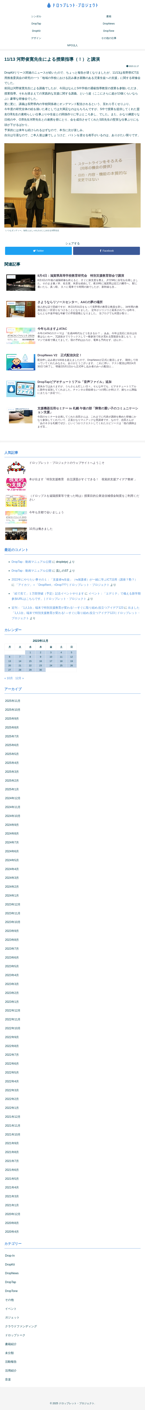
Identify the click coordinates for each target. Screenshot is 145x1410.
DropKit (10, 1265)
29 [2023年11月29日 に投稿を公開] (30, 671)
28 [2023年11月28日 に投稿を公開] (20, 671)
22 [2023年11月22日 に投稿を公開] (30, 667)
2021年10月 (12, 1136)
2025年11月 (12, 702)
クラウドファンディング (21, 1327)
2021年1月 (12, 1206)
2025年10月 (12, 711)
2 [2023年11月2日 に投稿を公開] (40, 654)
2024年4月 (12, 870)
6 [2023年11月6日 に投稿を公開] (9, 658)
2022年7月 (12, 1056)
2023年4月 (12, 976)
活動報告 (11, 1363)
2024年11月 (12, 808)
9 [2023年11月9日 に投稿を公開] (40, 658)
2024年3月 (12, 879)
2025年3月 (12, 773)
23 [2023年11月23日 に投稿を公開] (40, 667)
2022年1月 (12, 1109)
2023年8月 (12, 941)
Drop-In (10, 1257)
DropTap (10, 1283)
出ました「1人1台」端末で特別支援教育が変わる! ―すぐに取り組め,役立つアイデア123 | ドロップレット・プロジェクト (76, 614)
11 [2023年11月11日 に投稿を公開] (61, 658)
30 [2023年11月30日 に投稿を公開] (40, 671)
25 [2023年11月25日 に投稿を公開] (61, 667)
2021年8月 (12, 1153)
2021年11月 (12, 1127)
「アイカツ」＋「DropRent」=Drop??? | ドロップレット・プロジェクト (62, 586)
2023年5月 (12, 967)
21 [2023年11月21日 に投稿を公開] (20, 667)
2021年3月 (12, 1197)
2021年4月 (12, 1189)
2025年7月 (12, 737)
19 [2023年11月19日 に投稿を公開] (71, 662)
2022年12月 (12, 1012)
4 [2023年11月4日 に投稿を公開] (61, 654)
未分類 (9, 1354)
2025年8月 (12, 728)
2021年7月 (12, 1162)
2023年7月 (12, 950)
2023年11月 (12, 914)
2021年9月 (12, 1144)
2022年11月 (12, 1020)
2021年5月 (12, 1180)
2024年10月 (12, 817)
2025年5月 (12, 755)
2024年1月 (12, 897)
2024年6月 (12, 852)
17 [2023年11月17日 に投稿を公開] (51, 662)
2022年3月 (12, 1091)
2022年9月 (12, 1038)
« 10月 (8, 679)
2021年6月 (12, 1171)
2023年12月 (12, 905)
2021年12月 (12, 1118)
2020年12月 (12, 1215)
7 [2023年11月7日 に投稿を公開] (19, 658)
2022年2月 (12, 1100)
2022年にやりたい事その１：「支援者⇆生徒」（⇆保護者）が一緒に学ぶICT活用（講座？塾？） (74, 581)
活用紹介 (11, 1372)
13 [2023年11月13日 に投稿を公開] (9, 662)
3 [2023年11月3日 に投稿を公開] (50, 654)
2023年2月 (12, 994)
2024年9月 (12, 826)
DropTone (11, 1292)
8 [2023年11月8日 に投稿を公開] (30, 658)
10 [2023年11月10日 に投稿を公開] (51, 658)
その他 (9, 1301)
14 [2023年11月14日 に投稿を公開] (20, 662)
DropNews (12, 1274)
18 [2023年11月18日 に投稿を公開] (61, 662)
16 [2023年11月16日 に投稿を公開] (40, 662)
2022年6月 (12, 1065)
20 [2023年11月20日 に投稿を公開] (9, 667)
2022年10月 (12, 1029)
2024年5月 (12, 861)
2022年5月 (12, 1073)
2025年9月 (12, 720)
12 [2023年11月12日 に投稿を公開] (71, 658)
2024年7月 (12, 844)
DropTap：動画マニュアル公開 (31, 563)
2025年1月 (12, 790)
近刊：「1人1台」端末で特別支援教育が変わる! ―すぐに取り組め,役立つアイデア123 (67, 609)
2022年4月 (12, 1082)
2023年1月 (12, 1003)
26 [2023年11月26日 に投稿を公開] (71, 667)
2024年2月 (12, 888)
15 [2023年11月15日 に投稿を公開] (30, 662)
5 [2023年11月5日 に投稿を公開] (71, 654)
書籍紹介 (11, 1345)
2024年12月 (12, 799)
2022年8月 (12, 1047)
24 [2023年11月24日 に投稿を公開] (51, 667)
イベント (11, 1310)
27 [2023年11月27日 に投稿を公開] (9, 671)
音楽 (8, 1380)
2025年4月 (12, 764)
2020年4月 (12, 1233)
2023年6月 (12, 959)
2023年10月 (12, 923)
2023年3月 (12, 985)
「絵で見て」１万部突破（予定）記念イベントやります (48, 595)
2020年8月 (12, 1224)
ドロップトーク (15, 1336)
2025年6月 (12, 746)
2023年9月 (12, 932)
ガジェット (12, 1319)
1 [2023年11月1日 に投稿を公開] (30, 654)
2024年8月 (12, 835)
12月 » (19, 679)
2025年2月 (12, 782)
